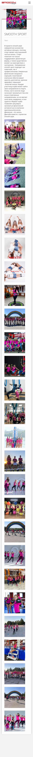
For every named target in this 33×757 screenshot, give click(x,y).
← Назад (5, 9)
